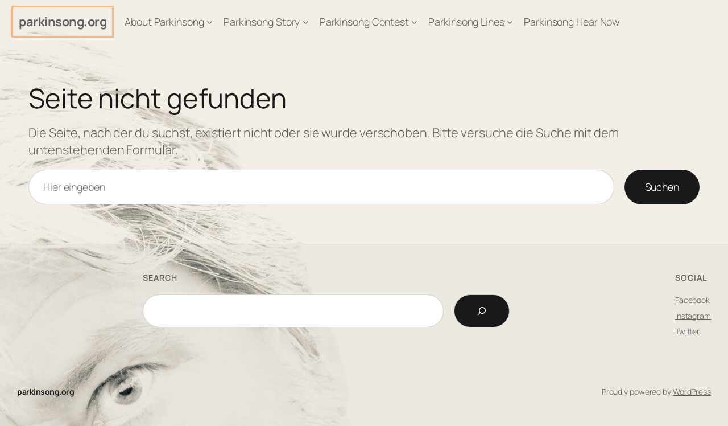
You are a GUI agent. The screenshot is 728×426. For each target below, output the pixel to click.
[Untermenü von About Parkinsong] (209, 22)
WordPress (692, 391)
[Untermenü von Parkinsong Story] (306, 22)
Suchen (662, 187)
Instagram (693, 315)
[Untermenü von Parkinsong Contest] (414, 22)
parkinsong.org (62, 21)
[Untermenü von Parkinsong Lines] (510, 22)
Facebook (692, 299)
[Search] (482, 310)
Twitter (687, 331)
